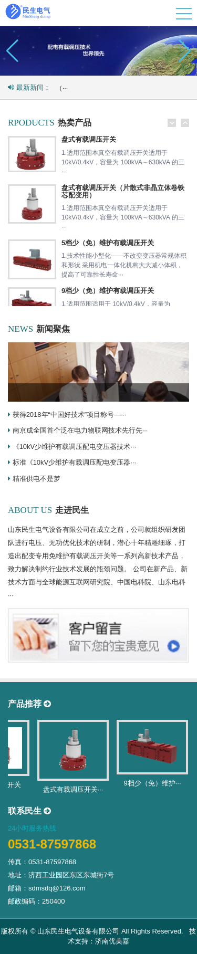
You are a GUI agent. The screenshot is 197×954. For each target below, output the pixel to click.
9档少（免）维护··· (154, 783)
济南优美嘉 (112, 941)
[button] (185, 50)
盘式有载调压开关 (88, 139)
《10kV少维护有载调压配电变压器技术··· (74, 446)
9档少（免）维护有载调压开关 (107, 291)
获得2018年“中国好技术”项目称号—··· (70, 414)
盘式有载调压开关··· (76, 789)
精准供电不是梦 (36, 479)
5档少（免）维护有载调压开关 (107, 243)
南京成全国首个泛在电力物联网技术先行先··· (80, 430)
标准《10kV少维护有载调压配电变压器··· (74, 462)
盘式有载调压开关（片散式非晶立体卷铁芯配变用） (122, 191)
